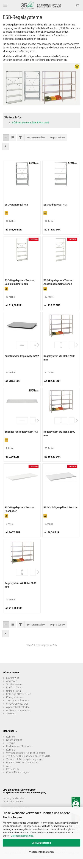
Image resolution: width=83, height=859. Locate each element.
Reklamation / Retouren (19, 746)
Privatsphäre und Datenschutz (23, 762)
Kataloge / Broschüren (18, 694)
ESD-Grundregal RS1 (16, 204)
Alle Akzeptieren (41, 842)
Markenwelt (12, 677)
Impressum (12, 769)
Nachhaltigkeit (14, 739)
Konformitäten (14, 687)
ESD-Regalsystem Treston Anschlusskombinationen (58, 282)
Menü (5, 5)
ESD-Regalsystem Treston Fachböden (19, 509)
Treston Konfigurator (17, 700)
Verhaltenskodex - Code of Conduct (25, 752)
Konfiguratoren (14, 697)
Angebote (11, 681)
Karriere (10, 749)
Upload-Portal (13, 690)
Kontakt (10, 736)
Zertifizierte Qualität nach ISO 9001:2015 (28, 756)
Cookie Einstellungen (17, 772)
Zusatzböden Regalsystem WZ (22, 356)
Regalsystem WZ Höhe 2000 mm (59, 358)
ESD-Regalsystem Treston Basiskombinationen (19, 282)
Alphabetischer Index (17, 707)
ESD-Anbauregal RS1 (55, 204)
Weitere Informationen (41, 851)
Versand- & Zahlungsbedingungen (24, 759)
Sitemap (10, 713)
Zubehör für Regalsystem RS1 (21, 431)
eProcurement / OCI (17, 703)
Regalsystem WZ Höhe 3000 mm (20, 585)
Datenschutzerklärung (22, 835)
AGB (8, 765)
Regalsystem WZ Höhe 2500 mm (59, 433)
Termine (10, 743)
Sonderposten (14, 684)
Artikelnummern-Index (18, 710)
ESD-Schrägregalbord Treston (60, 507)
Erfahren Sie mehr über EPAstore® (30, 122)
